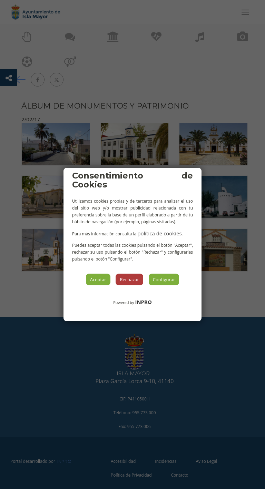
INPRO (143, 301)
